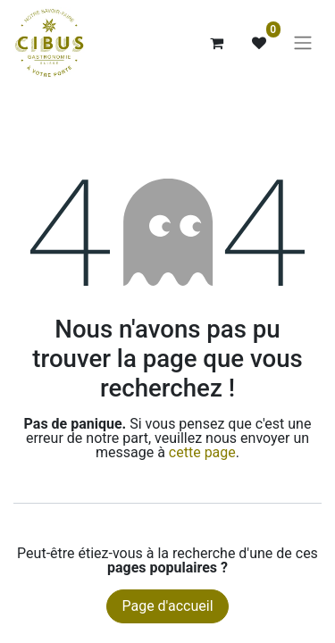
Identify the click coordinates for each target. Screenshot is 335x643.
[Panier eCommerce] (216, 43)
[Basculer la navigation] (303, 43)
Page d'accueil (167, 605)
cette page (202, 452)
